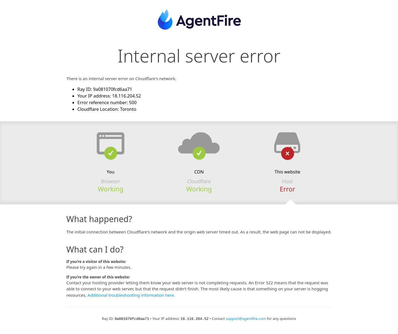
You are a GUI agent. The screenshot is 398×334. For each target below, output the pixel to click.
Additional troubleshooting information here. (131, 295)
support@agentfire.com (246, 318)
